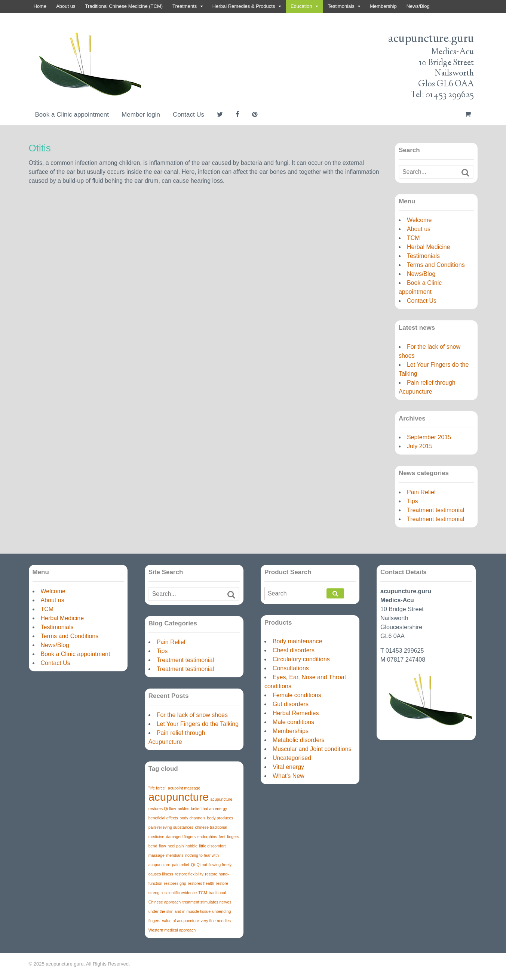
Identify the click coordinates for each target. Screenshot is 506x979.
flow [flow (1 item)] (162, 846)
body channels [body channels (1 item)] (192, 818)
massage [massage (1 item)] (156, 855)
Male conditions (293, 722)
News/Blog (418, 6)
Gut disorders (291, 704)
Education (301, 6)
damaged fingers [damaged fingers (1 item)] (181, 836)
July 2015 (420, 446)
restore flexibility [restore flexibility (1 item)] (189, 874)
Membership (383, 6)
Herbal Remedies (296, 713)
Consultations (291, 668)
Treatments (184, 6)
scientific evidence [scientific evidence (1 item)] (181, 892)
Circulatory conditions (301, 659)
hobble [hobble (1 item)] (191, 846)
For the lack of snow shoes (192, 715)
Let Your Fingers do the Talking (198, 724)
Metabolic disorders (299, 740)
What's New (288, 776)
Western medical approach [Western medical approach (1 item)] (172, 930)
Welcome (419, 220)
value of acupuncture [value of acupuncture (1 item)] (180, 920)
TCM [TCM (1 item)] (203, 892)
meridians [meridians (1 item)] (174, 855)
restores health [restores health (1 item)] (201, 883)
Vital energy (288, 767)
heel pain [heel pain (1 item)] (176, 846)
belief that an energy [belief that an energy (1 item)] (209, 808)
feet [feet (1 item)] (222, 836)
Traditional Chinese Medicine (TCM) (124, 6)
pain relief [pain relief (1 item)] (180, 864)
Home (40, 6)
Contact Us (188, 114)
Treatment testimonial (435, 510)
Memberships (291, 731)
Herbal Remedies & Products (243, 6)
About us (65, 6)
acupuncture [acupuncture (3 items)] (178, 797)
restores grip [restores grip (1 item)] (175, 883)
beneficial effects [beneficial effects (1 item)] (163, 818)
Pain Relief (421, 492)
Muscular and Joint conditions (312, 749)
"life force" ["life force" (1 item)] (157, 788)
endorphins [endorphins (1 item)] (207, 836)
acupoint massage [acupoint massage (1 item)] (184, 788)
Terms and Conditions (436, 265)
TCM (413, 238)
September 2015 (429, 437)
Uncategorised (292, 758)
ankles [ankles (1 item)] (183, 808)
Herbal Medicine (428, 247)
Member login (141, 114)
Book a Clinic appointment (72, 114)
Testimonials (341, 6)
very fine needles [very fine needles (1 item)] (216, 920)
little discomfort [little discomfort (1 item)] (212, 846)
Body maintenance (297, 641)
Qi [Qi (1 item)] (193, 864)
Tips (412, 501)
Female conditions (297, 695)
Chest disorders (294, 650)
